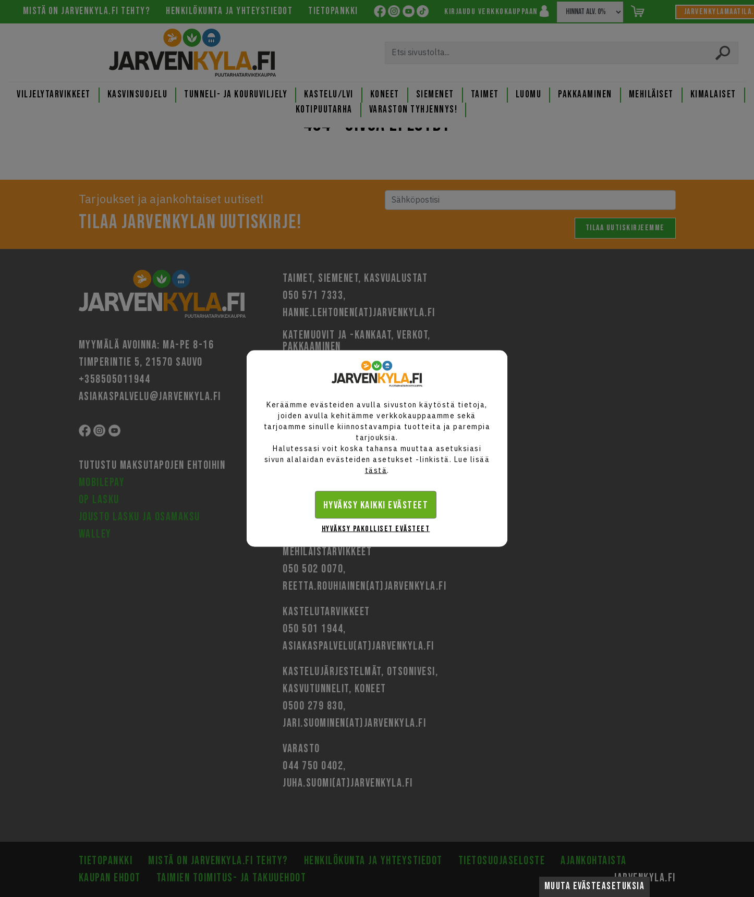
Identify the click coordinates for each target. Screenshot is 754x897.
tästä (376, 470)
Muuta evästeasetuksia (594, 886)
